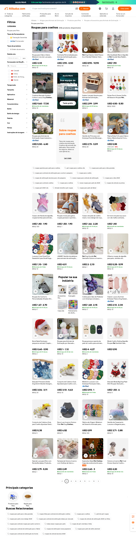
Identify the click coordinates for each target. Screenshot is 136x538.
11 (93, 481)
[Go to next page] (98, 481)
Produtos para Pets (74, 20)
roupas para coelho (84, 173)
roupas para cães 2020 (111, 178)
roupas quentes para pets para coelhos (46, 168)
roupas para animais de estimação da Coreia (22, 534)
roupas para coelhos (65, 183)
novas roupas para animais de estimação (84, 178)
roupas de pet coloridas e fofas (81, 524)
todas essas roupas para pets (55, 524)
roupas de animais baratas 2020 (54, 534)
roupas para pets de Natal (86, 188)
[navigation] (17, 251)
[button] (76, 8)
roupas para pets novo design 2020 (19, 519)
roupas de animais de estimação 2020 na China (94, 519)
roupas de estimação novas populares (57, 529)
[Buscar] (84, 8)
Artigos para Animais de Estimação (52, 20)
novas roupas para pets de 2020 (88, 183)
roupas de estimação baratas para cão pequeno (49, 178)
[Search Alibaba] (52, 8)
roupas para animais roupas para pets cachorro (23, 524)
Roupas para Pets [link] (37, 23)
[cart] (107, 9)
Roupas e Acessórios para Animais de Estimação (101, 20)
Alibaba (33, 20)
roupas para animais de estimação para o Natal (23, 529)
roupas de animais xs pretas (114, 183)
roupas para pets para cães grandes (102, 168)
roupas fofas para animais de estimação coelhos (53, 514)
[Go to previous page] (62, 481)
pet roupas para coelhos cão (74, 168)
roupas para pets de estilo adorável (87, 529)
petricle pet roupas (101, 514)
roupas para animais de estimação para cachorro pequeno (53, 173)
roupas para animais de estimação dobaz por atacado (54, 519)
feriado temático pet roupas (63, 188)
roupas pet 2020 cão (40, 188)
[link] (133, 516)
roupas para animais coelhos (43, 183)
